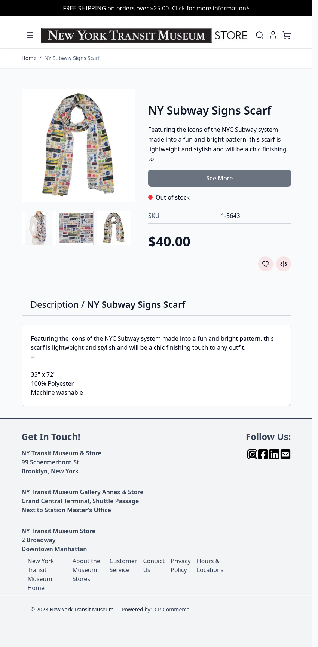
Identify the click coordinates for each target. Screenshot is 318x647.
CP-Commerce (172, 609)
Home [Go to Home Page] (29, 57)
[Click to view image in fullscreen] (78, 145)
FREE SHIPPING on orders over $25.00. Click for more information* (156, 8)
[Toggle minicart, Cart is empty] (287, 35)
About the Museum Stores (86, 570)
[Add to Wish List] (265, 263)
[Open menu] (30, 35)
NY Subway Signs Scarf (72, 57)
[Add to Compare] (283, 263)
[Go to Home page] (146, 35)
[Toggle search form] (260, 35)
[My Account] (273, 35)
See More (219, 178)
